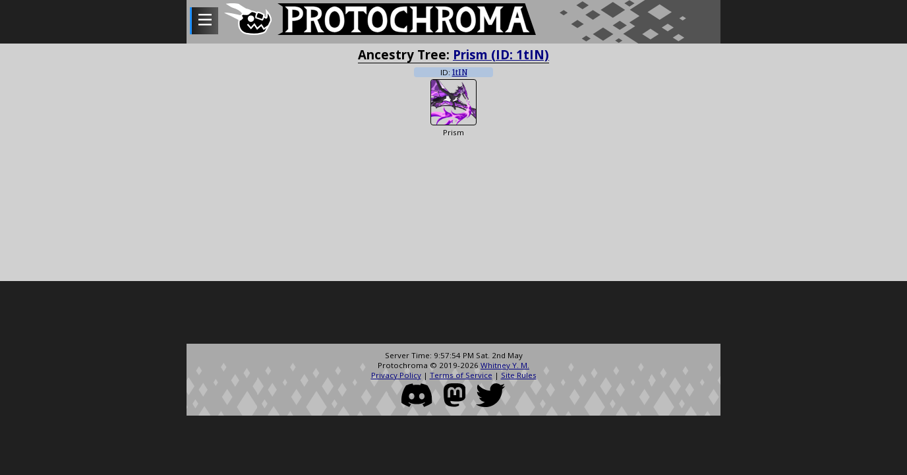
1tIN (459, 72)
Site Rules (519, 375)
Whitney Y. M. (505, 365)
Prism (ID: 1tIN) (501, 54)
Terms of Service (461, 375)
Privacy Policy (396, 375)
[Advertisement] (453, 314)
